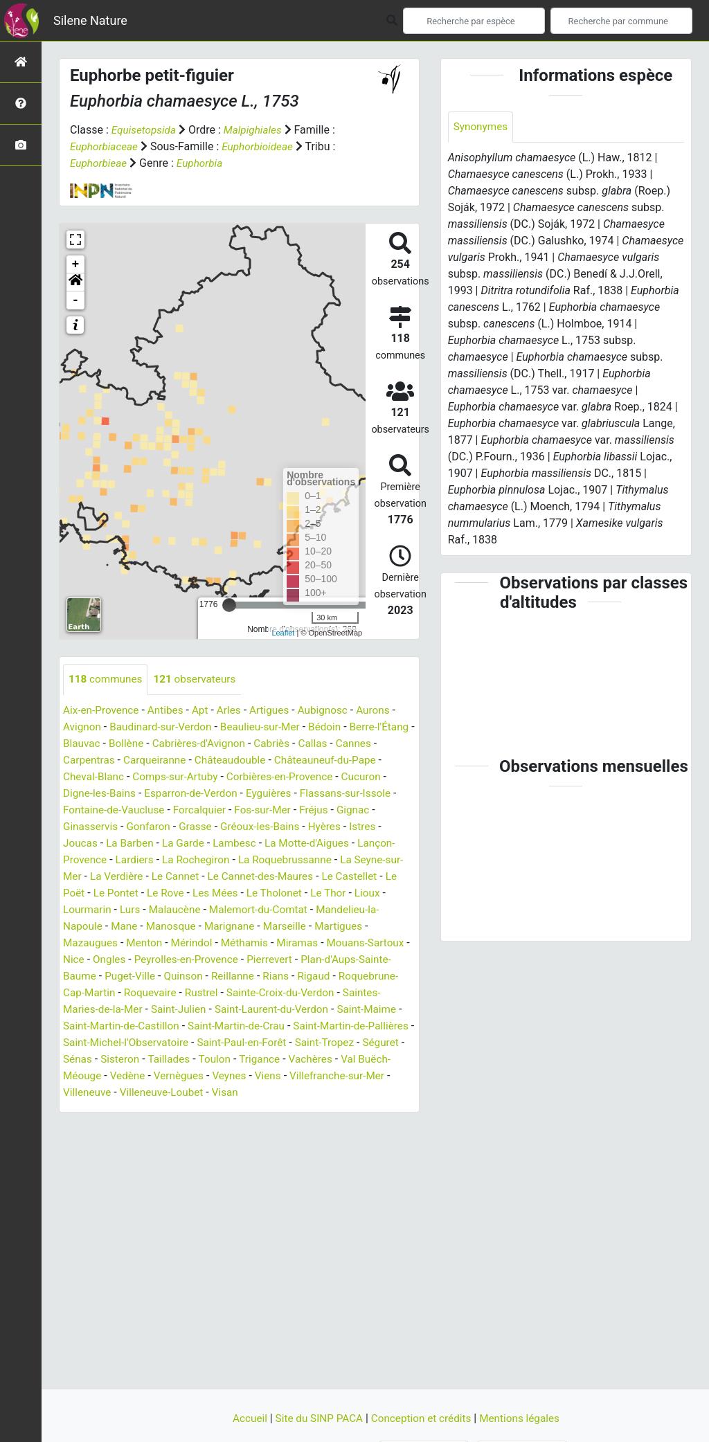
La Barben (169, 843)
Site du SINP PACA (317, 1418)
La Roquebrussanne (333, 860)
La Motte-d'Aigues (353, 843)
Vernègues (341, 1076)
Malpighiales (256, 129)
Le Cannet (231, 876)
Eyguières (327, 793)
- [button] (76, 300)
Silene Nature (90, 20)
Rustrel (312, 993)
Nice (163, 959)
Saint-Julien (282, 1009)
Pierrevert (367, 959)
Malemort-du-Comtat (332, 910)
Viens (82, 1092)
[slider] (229, 605)
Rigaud (80, 993)
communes (107, 679)
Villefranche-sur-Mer (154, 1092)
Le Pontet (184, 893)
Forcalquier (261, 810)
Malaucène (245, 910)
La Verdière (169, 876)
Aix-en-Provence (103, 710)
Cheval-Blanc (129, 777)
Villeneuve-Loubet (315, 1092)
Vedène (287, 1076)
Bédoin (335, 727)
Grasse (243, 826)
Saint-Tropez (128, 1059)
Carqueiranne (204, 760)
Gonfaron (194, 826)
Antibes (169, 710)
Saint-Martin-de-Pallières (123, 1042)
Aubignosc (333, 710)
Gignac (80, 826)
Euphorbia (203, 163)
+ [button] (76, 264)
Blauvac (124, 743)
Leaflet (282, 633)
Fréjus (380, 810)
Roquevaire (258, 993)
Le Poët (133, 893)
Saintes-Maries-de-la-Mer (183, 1009)
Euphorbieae (99, 163)
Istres (77, 843)
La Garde (224, 843)
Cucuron (84, 793)
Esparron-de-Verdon (246, 793)
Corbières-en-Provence (322, 777)
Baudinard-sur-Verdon (164, 727)
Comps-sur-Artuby (213, 777)
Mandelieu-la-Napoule (116, 926)
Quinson (282, 976)
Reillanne (334, 976)
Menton (206, 943)
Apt (205, 710)
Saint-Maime (138, 1026)
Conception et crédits (423, 1418)
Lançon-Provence (105, 860)
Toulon (371, 1059)
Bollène (170, 743)
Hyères (378, 826)
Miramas (365, 943)
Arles (235, 710)
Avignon (82, 727)
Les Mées (288, 893)
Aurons (385, 710)
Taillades (324, 1059)
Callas (364, 743)
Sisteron (273, 1059)
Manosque (241, 926)
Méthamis (309, 943)
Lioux (107, 910)
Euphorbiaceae (105, 146)
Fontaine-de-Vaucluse (173, 810)
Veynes (393, 1076)
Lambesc (277, 843)
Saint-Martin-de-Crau (358, 1026)
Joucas (117, 843)
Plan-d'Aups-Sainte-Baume (127, 976)
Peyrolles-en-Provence (280, 959)
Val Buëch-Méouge (215, 1076)
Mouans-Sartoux (103, 959)
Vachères (137, 1076)
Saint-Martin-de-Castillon (238, 1026)
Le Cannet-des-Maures (319, 876)
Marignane (302, 926)
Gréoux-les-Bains (310, 826)
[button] (75, 282)
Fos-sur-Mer (327, 810)
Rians (379, 976)
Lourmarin (154, 910)
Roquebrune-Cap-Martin (164, 993)
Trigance (84, 1076)
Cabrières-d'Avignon (245, 743)
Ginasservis (134, 826)
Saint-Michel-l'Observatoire (258, 1042)
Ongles (200, 959)
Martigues (88, 943)
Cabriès (321, 743)
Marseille (359, 926)
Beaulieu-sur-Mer (267, 727)
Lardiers (176, 860)
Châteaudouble (282, 760)
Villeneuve (238, 1092)
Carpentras (136, 760)
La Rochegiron (241, 860)
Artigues (277, 710)
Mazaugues (150, 943)
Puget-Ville (227, 976)
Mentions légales (524, 1418)
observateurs (199, 679)
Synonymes (482, 127)
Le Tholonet (349, 893)
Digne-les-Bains (151, 793)
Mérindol (255, 943)
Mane (192, 926)
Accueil (244, 1418)
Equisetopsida (145, 129)
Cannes (81, 760)
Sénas (229, 1059)
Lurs (199, 910)
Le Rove (236, 893)
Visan (381, 1092)
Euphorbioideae (262, 146)
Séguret (187, 1059)
